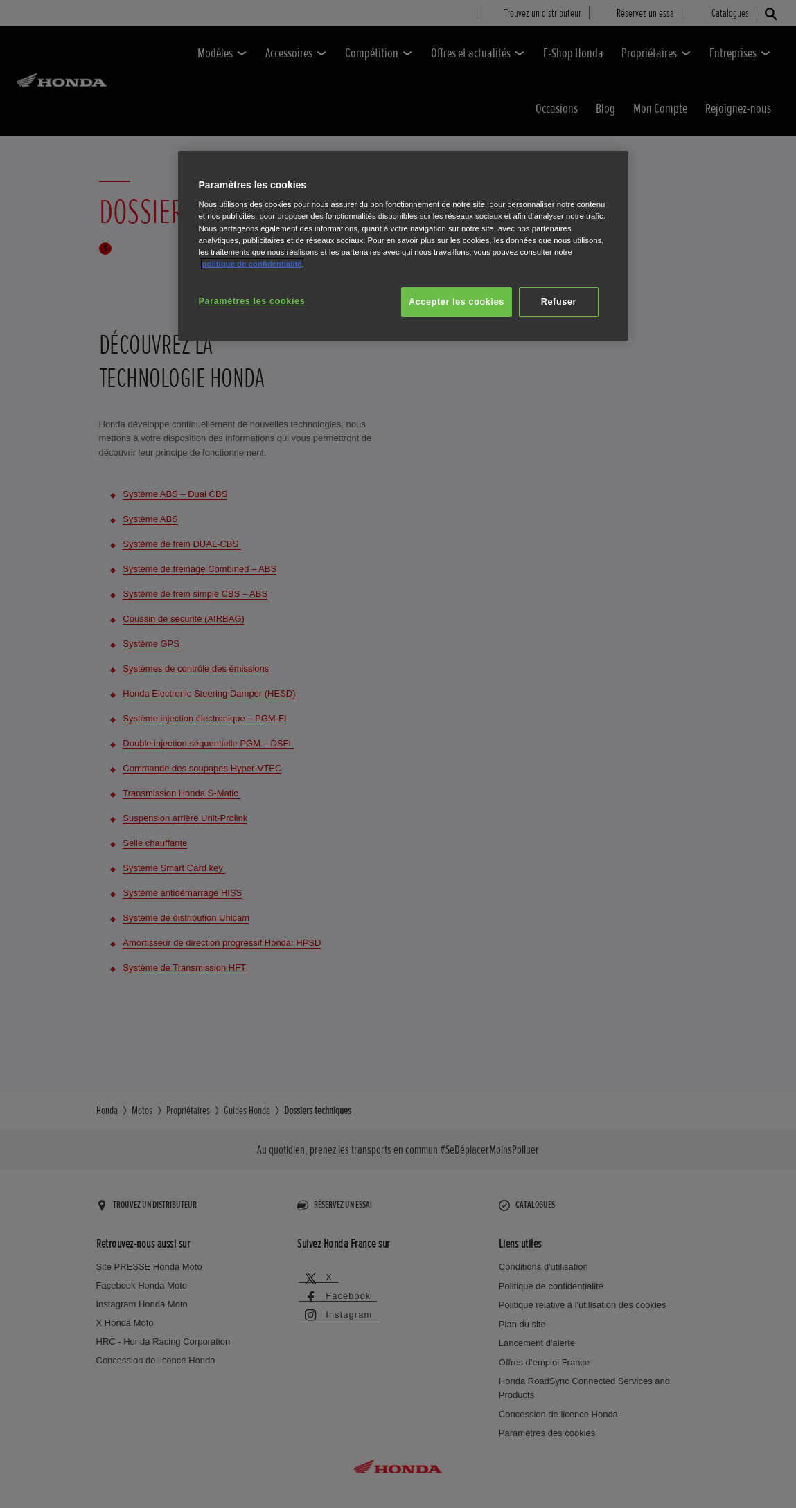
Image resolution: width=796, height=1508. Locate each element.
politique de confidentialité (252, 264)
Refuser (558, 302)
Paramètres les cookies (252, 301)
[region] (403, 246)
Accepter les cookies (456, 302)
